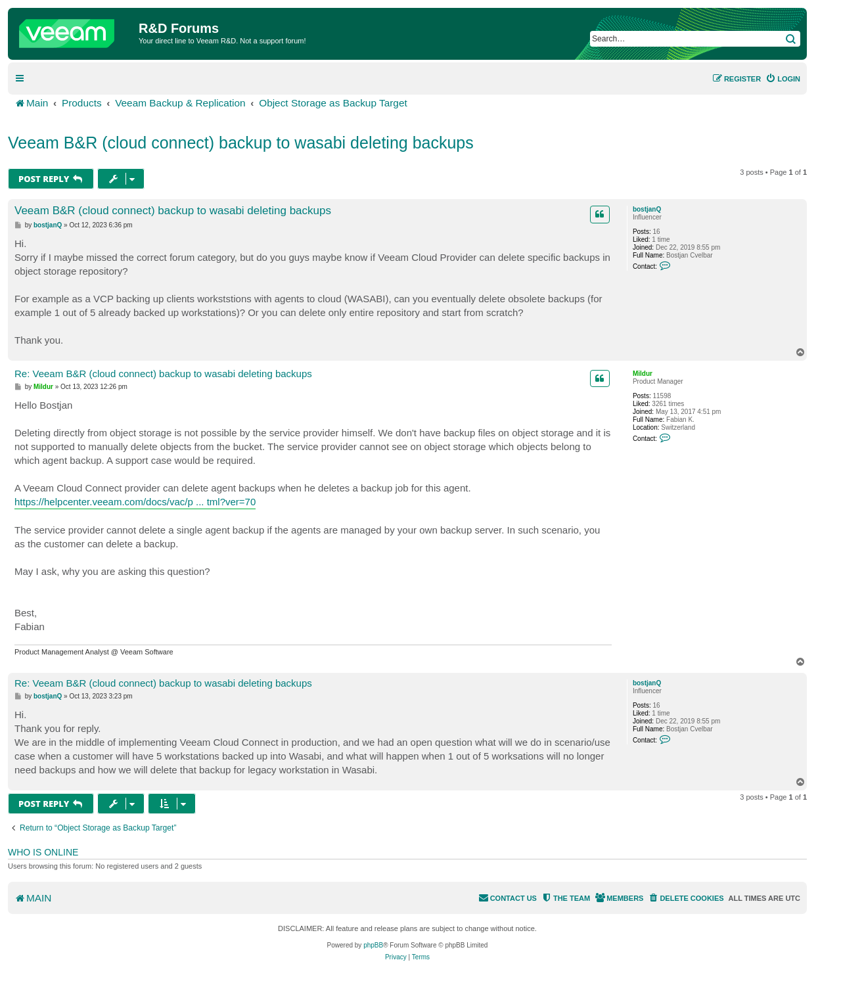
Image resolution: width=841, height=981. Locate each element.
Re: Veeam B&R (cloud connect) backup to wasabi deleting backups (163, 373)
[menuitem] (782, 79)
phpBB (373, 945)
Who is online (43, 852)
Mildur (642, 373)
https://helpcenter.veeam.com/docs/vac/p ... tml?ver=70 (135, 501)
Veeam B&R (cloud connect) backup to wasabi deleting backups (241, 142)
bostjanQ (647, 209)
